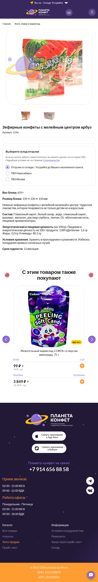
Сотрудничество (51, 160)
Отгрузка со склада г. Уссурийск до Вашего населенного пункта (44, 167)
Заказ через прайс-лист (66, 542)
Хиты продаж (10, 542)
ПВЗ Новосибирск (19, 173)
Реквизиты (58, 536)
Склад (55, 547)
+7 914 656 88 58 (49, 469)
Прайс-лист (9, 547)
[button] (92, 339)
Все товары (9, 530)
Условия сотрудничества (67, 530)
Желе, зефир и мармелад (27, 23)
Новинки (8, 536)
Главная (6, 23)
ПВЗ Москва (15, 179)
